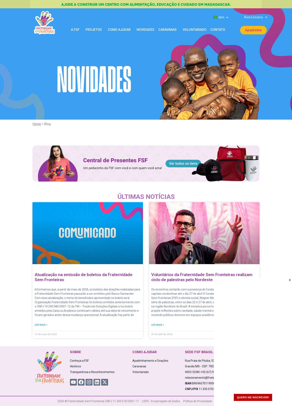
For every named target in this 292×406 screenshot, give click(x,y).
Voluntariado (194, 30)
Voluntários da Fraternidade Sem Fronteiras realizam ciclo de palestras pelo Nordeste (201, 277)
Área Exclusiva (256, 17)
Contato (217, 30)
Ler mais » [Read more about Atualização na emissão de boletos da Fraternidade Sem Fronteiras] (41, 324)
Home (36, 124)
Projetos (95, 30)
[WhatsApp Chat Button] (282, 396)
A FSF (76, 30)
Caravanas (168, 30)
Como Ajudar (120, 30)
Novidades (145, 30)
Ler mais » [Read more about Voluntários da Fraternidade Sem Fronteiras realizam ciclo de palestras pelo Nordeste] (157, 324)
